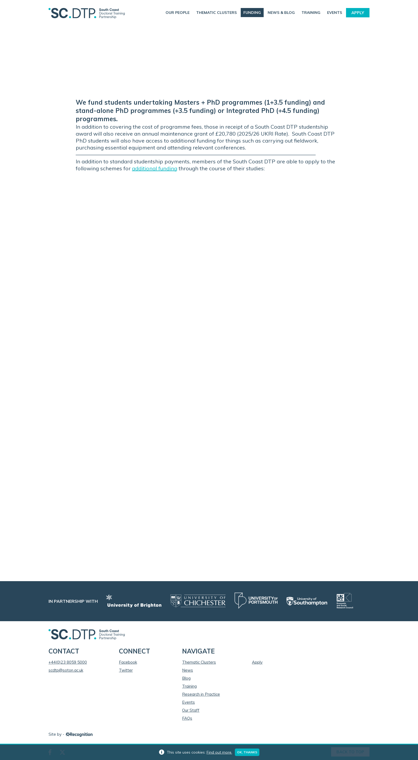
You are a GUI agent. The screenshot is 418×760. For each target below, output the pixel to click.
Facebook (128, 662)
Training (311, 12)
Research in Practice (201, 694)
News (187, 670)
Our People (178, 12)
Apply (357, 12)
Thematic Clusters (216, 12)
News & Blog (281, 12)
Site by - (71, 734)
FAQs (187, 718)
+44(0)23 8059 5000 (68, 662)
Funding (252, 12)
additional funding (154, 168)
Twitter (126, 670)
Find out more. (219, 752)
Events (334, 12)
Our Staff (190, 710)
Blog (186, 678)
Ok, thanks (247, 752)
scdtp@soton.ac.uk (66, 670)
